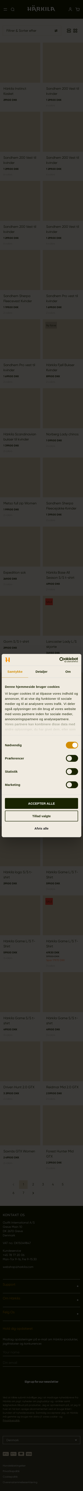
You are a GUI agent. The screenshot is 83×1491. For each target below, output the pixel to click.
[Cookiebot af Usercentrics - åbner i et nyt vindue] (59, 660)
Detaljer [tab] (41, 671)
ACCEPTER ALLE (41, 803)
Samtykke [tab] (15, 671)
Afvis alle (41, 828)
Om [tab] (68, 671)
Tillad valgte (41, 816)
